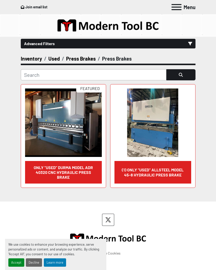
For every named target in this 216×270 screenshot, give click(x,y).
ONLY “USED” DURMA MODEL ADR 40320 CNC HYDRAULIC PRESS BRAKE (63, 172)
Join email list (36, 7)
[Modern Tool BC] (108, 237)
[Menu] (176, 7)
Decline (34, 262)
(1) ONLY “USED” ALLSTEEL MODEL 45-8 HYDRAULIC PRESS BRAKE (153, 172)
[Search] (93, 74)
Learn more (55, 262)
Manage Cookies (108, 253)
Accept (16, 262)
